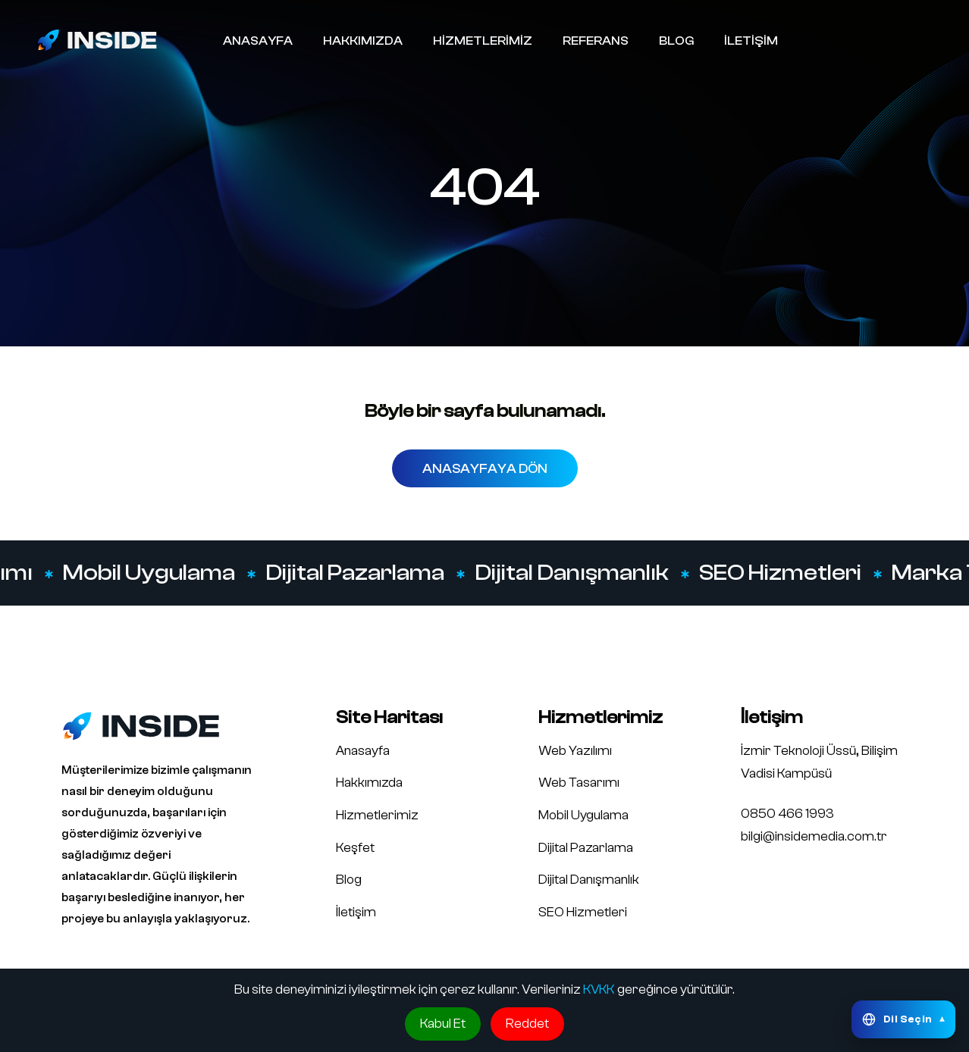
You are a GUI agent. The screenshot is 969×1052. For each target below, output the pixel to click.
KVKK (599, 989)
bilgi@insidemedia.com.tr (814, 836)
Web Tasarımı (578, 783)
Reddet (527, 1024)
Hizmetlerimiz (377, 815)
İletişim (356, 912)
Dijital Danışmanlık (573, 573)
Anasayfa (363, 751)
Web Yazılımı (575, 751)
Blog (349, 880)
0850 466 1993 (787, 814)
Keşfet (355, 848)
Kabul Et (443, 1024)
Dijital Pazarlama (356, 573)
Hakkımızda (369, 783)
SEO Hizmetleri (781, 573)
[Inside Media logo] (97, 39)
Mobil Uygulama (150, 573)
